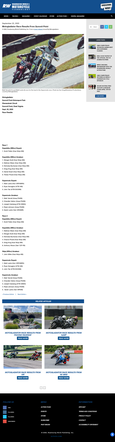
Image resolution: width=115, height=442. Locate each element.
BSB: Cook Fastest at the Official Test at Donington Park (104, 57)
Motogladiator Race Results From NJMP (63, 334)
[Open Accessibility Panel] (112, 434)
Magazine (26, 16)
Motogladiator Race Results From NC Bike (63, 373)
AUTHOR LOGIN (56, 436)
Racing (15, 16)
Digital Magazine (77, 16)
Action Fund (62, 16)
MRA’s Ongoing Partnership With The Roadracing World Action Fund (104, 67)
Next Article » (22, 294)
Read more (23, 338)
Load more (100, 96)
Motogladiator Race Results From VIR (23, 373)
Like (35, 407)
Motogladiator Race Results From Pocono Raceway (23, 334)
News (7, 16)
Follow (34, 412)
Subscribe (33, 421)
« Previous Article (8, 294)
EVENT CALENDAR (40, 16)
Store (52, 16)
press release (38, 29)
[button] (111, 16)
